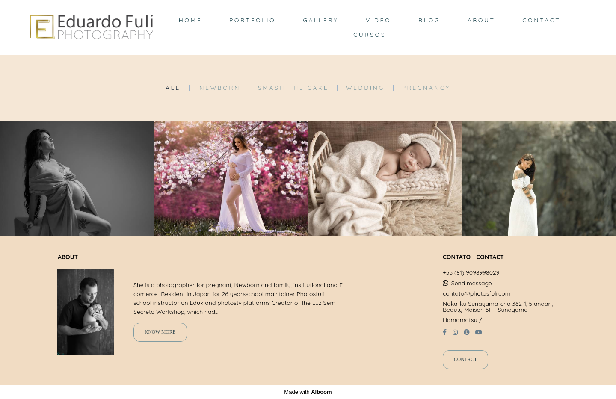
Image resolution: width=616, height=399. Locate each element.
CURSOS (369, 34)
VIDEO (378, 20)
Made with (308, 392)
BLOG (429, 20)
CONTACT (541, 20)
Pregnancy (426, 88)
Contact (465, 359)
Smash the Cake (293, 88)
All (173, 88)
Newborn (219, 88)
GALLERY (320, 20)
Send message (471, 283)
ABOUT (481, 20)
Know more (160, 332)
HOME (190, 20)
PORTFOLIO (252, 20)
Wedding (365, 88)
